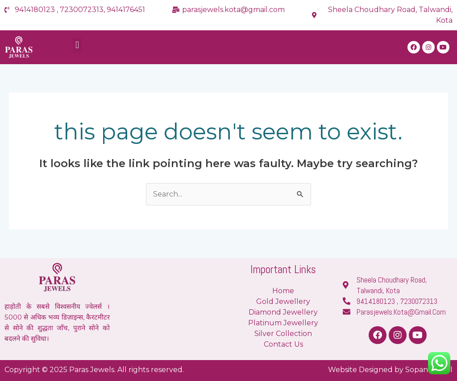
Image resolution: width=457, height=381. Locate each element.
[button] (77, 45)
